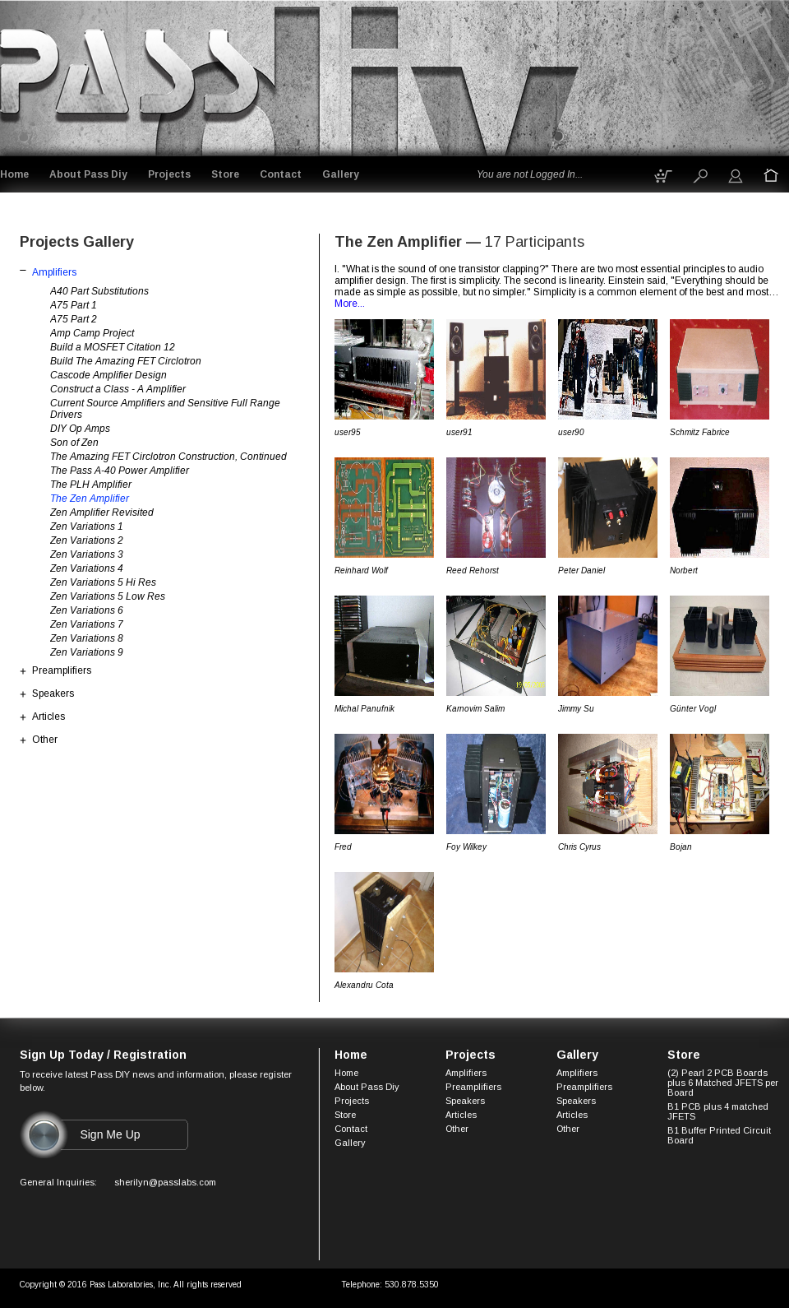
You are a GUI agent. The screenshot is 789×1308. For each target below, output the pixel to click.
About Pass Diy (88, 174)
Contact (281, 174)
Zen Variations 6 (86, 610)
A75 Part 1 (73, 305)
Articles (48, 716)
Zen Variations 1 (86, 526)
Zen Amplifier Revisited (102, 512)
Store (225, 174)
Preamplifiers (61, 670)
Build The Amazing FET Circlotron (125, 361)
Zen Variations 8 (86, 638)
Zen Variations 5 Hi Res (103, 582)
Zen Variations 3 (86, 554)
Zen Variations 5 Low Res (107, 596)
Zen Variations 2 (86, 540)
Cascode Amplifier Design (108, 375)
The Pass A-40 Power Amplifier (119, 470)
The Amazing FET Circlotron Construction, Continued (168, 456)
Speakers (53, 693)
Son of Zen (74, 442)
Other (45, 739)
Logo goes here (131, 75)
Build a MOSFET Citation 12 (112, 347)
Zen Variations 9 (86, 652)
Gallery (340, 174)
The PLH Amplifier (91, 484)
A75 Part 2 (73, 319)
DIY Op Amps (80, 428)
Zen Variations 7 (86, 624)
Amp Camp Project (92, 333)
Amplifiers (54, 272)
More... (350, 303)
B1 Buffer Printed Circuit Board (719, 1135)
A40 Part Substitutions (99, 291)
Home (14, 174)
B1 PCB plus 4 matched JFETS (717, 1111)
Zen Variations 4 (86, 568)
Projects (169, 174)
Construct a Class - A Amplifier (118, 389)
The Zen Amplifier (89, 498)
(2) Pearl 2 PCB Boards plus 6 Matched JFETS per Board (722, 1082)
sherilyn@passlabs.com (165, 1182)
